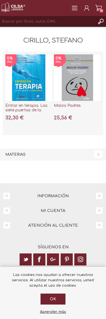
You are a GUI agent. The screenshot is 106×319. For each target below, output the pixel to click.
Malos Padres (67, 106)
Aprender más (53, 312)
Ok (53, 299)
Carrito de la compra (99, 8)
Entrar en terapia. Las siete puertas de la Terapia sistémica (26, 110)
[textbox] (47, 21)
